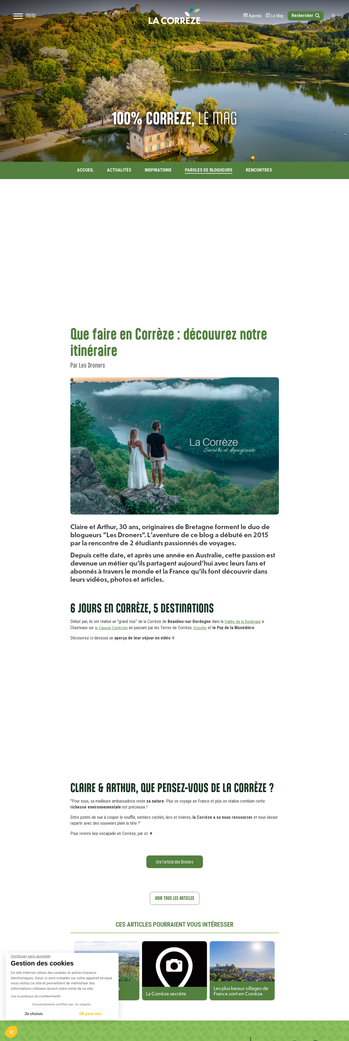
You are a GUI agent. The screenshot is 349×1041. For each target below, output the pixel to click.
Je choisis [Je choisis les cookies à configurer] (34, 1014)
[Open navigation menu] (28, 24)
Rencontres (259, 170)
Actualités (119, 170)
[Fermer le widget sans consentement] (30, 956)
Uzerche (201, 627)
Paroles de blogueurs (208, 170)
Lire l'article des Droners (174, 861)
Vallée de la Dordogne (243, 621)
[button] (11, 1031)
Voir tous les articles (174, 898)
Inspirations (158, 170)
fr (332, 24)
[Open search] (301, 24)
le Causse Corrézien (112, 627)
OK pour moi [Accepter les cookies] (90, 1014)
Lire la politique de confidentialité (35, 996)
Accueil (85, 170)
